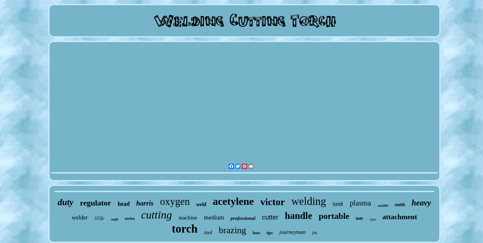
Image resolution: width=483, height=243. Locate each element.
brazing (232, 230)
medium (214, 217)
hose (256, 233)
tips (270, 232)
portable (334, 216)
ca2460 (383, 205)
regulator (95, 203)
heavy (421, 202)
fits (314, 233)
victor (272, 201)
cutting (156, 215)
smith (400, 204)
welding (308, 201)
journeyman (292, 232)
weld (201, 204)
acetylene (233, 201)
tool (208, 232)
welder (80, 217)
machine (188, 218)
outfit (114, 219)
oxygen (175, 201)
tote (359, 218)
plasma (360, 203)
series (129, 218)
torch (184, 228)
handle (298, 215)
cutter (270, 217)
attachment (399, 217)
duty (65, 202)
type (373, 219)
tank (338, 203)
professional (243, 218)
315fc (99, 218)
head (124, 204)
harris (145, 203)
